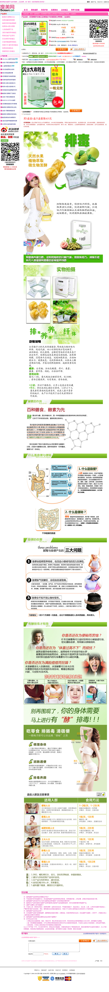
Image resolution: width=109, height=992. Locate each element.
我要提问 (74, 45)
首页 (88, 2)
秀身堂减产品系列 (8, 35)
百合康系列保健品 (8, 39)
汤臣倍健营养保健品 (9, 32)
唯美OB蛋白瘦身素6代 (9, 83)
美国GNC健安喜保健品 (10, 45)
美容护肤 (44, 10)
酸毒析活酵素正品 (8, 17)
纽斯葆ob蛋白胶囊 (8, 26)
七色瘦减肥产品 (7, 29)
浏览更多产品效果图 (67, 20)
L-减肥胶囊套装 (7, 66)
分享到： (24, 49)
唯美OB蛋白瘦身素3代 (9, 86)
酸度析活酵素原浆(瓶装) (9, 114)
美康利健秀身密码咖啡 (9, 80)
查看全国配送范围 (51, 53)
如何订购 (51, 972)
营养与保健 (75, 10)
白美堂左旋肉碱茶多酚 (9, 124)
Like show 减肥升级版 (8, 59)
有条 (59, 45)
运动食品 (64, 10)
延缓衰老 (54, 10)
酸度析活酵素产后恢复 (9, 93)
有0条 (69, 45)
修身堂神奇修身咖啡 (9, 23)
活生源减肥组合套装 (8, 69)
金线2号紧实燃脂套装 (8, 62)
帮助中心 (37, 972)
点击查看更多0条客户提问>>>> (30, 937)
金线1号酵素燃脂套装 (8, 110)
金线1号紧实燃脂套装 (8, 97)
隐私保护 (44, 972)
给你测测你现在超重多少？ (65, 53)
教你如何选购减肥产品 (90, 53)
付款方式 (58, 972)
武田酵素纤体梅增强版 (9, 76)
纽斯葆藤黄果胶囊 (8, 20)
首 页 (26, 10)
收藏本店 (106, 2)
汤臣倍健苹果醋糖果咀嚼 (9, 121)
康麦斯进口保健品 (8, 51)
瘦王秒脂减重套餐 (7, 73)
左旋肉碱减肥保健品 (9, 42)
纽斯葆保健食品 (7, 48)
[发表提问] (103, 933)
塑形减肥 (34, 10)
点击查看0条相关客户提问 (91, 933)
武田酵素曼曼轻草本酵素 (9, 104)
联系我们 (65, 972)
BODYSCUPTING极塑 (8, 100)
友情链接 (72, 972)
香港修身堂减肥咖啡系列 (9, 90)
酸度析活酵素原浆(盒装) (9, 107)
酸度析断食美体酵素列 (9, 117)
